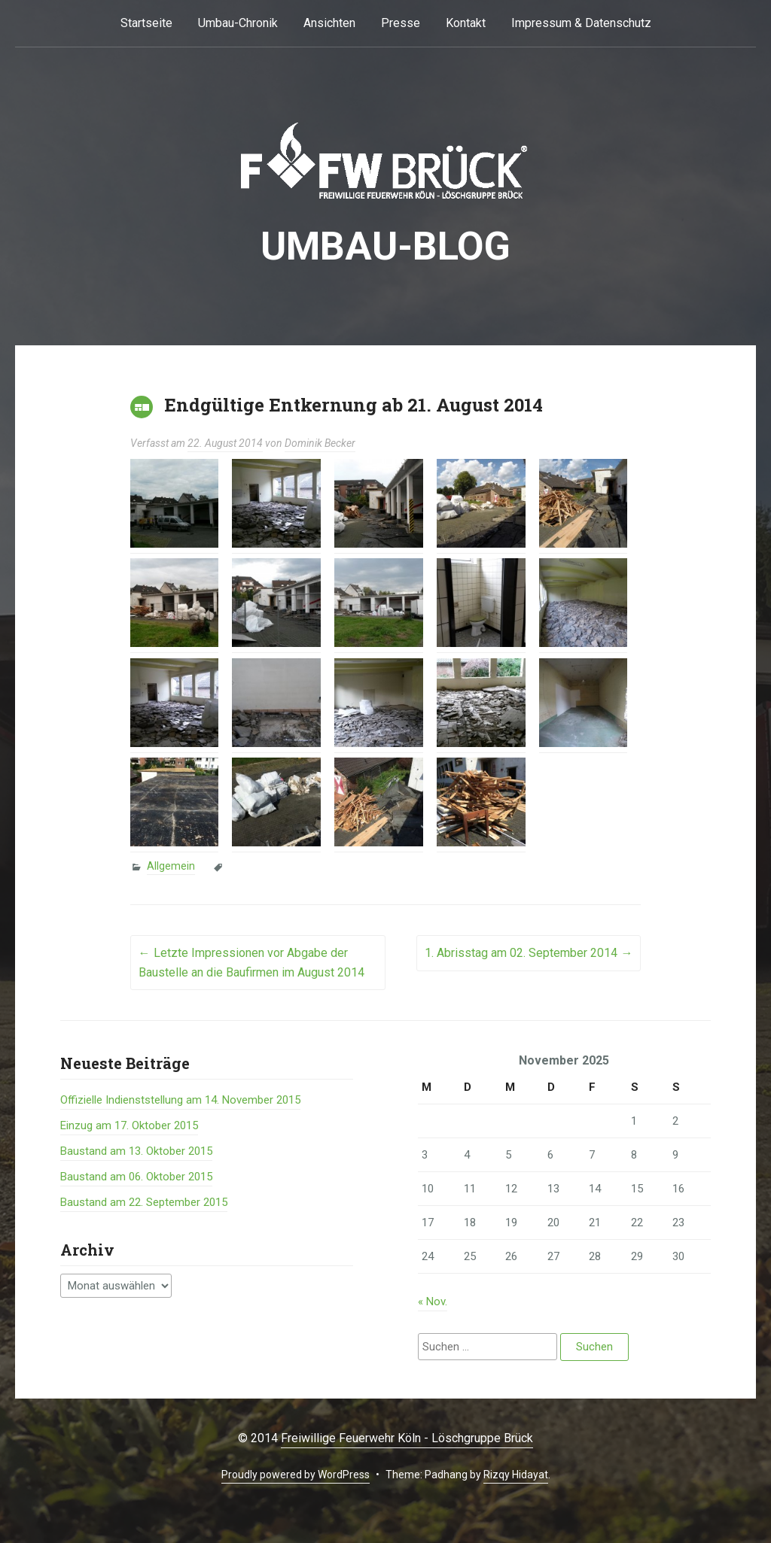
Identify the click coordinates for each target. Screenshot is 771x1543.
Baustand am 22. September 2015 (143, 1202)
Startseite (146, 23)
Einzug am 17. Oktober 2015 (129, 1125)
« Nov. (432, 1301)
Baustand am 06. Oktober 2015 (136, 1176)
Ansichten (329, 23)
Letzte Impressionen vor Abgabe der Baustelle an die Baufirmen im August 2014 (251, 963)
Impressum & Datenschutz (581, 23)
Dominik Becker (320, 443)
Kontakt (466, 23)
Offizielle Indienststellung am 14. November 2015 (180, 1100)
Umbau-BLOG (385, 246)
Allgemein (171, 866)
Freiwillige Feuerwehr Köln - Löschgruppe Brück (407, 1438)
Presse (400, 23)
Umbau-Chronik (238, 23)
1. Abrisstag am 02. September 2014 (528, 953)
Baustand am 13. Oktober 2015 (136, 1151)
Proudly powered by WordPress (295, 1475)
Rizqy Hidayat (515, 1475)
